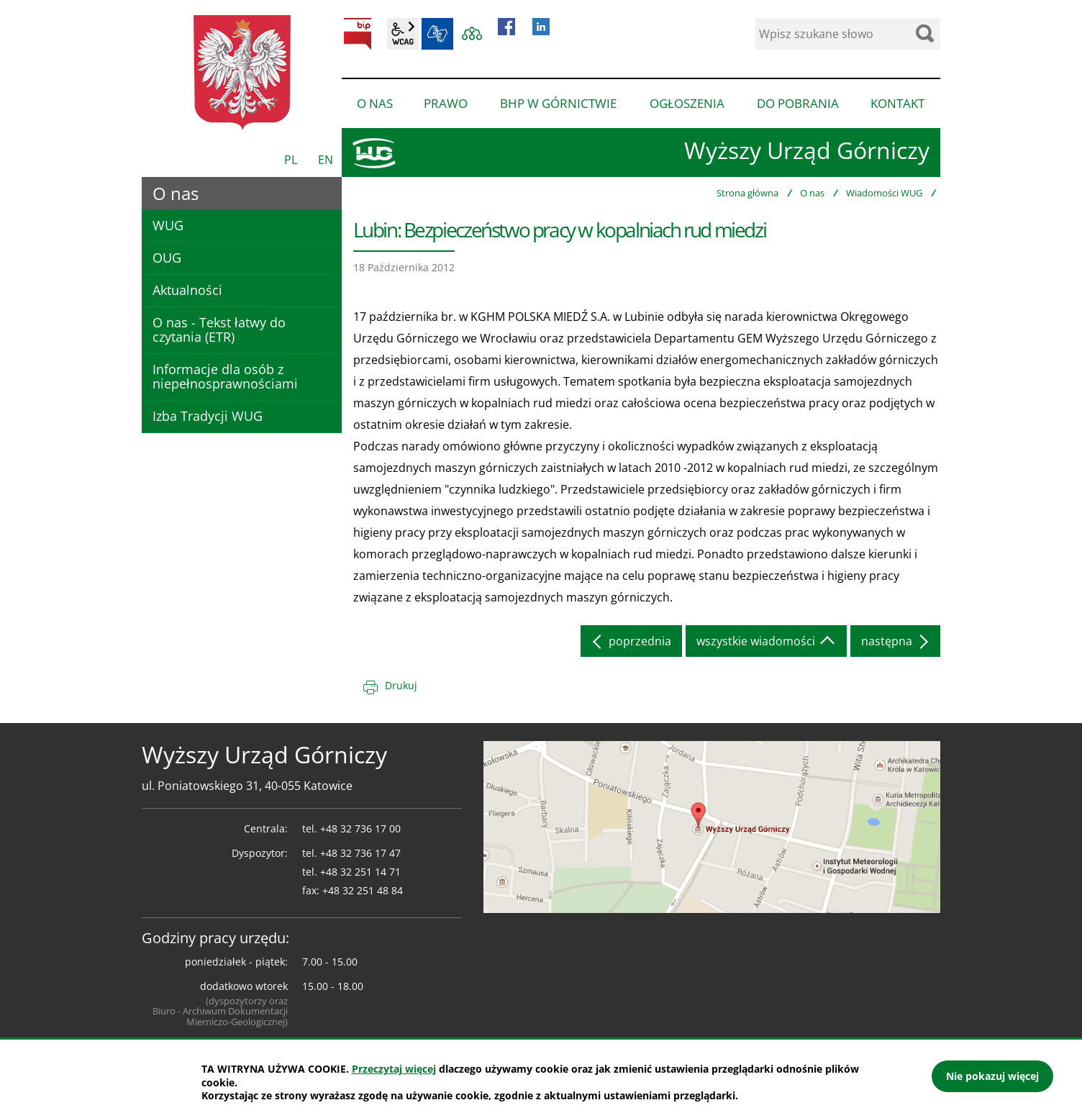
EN (325, 160)
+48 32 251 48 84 (362, 890)
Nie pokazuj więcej (992, 1076)
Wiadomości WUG (884, 192)
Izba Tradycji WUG (208, 415)
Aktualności (187, 290)
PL (290, 160)
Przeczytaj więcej (394, 1069)
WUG (168, 225)
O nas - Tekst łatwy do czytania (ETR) (219, 329)
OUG (167, 257)
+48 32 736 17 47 (360, 853)
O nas (812, 192)
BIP (357, 34)
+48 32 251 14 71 (360, 871)
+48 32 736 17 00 (360, 828)
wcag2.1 (403, 34)
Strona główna (747, 192)
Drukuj (401, 685)
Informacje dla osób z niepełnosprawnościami (225, 376)
